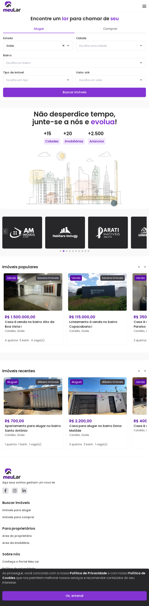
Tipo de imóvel (13, 72)
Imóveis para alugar (16, 510)
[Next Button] (145, 266)
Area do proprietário (17, 536)
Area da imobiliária (15, 543)
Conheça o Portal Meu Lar (20, 562)
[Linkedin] (24, 491)
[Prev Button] (138, 266)
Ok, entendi (74, 596)
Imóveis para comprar (18, 517)
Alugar (39, 28)
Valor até (82, 72)
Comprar (110, 28)
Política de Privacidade (88, 573)
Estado (8, 38)
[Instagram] (15, 491)
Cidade (81, 38)
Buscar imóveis (75, 92)
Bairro (7, 55)
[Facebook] (5, 491)
